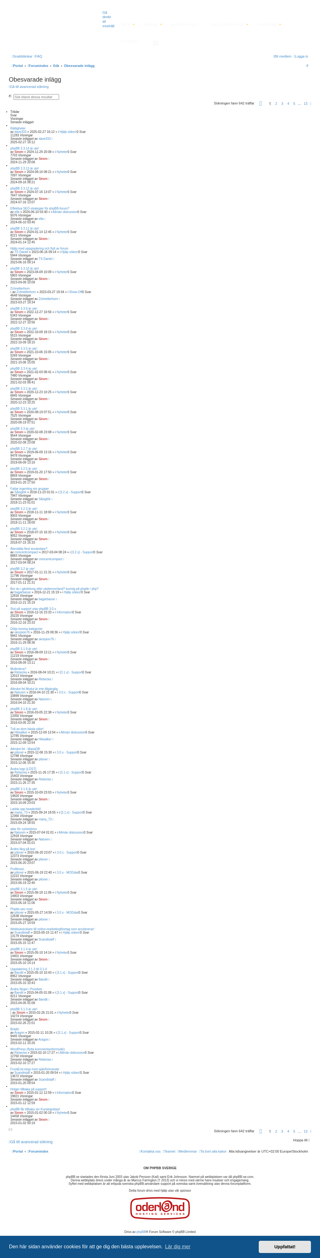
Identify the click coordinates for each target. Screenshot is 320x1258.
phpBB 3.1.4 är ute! (23, 949)
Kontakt (130, 41)
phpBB (141, 1232)
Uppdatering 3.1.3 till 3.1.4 (28, 969)
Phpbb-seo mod (21, 909)
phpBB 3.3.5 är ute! (23, 348)
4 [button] (288, 103)
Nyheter (62, 152)
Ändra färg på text (22, 849)
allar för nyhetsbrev (23, 829)
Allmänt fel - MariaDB (25, 749)
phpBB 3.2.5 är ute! (23, 468)
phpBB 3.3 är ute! (22, 428)
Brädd (14, 1029)
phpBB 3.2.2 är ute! (23, 528)
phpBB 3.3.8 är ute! (23, 328)
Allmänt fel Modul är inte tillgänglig (34, 689)
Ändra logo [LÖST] (23, 769)
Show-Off (75, 292)
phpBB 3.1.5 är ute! (23, 889)
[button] (260, 104)
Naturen (20, 692)
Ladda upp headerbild (25, 809)
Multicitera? (18, 669)
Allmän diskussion (65, 212)
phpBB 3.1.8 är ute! (23, 709)
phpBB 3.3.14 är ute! (24, 148)
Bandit (18, 972)
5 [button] (294, 103)
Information (64, 612)
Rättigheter (18, 128)
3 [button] (282, 103)
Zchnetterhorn (20, 288)
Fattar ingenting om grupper (29, 488)
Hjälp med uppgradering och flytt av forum (39, 248)
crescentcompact (26, 552)
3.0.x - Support (69, 692)
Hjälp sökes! (68, 132)
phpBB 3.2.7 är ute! (23, 448)
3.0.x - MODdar (67, 872)
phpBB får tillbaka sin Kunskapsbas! (35, 1109)
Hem (125, 25)
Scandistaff (22, 932)
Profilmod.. (17, 869)
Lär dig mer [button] (177, 1246)
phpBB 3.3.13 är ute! (24, 168)
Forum (150, 25)
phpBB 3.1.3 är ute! (23, 1009)
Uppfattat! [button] (285, 1246)
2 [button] (276, 103)
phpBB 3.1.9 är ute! (23, 649)
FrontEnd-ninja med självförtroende (34, 1069)
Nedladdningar (227, 25)
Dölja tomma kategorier (26, 629)
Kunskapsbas (184, 25)
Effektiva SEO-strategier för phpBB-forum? (39, 208)
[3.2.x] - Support (70, 492)
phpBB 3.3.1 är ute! (23, 408)
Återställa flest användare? (28, 548)
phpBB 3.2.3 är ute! (23, 508)
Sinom (18, 152)
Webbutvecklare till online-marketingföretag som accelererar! (52, 929)
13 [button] (306, 103)
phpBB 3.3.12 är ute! (24, 188)
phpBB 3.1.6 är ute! (23, 789)
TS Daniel (21, 252)
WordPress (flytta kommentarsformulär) (37, 1049)
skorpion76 (22, 632)
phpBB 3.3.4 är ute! (23, 368)
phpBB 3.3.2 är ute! (23, 388)
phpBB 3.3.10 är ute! (24, 268)
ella (16, 212)
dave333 (20, 132)
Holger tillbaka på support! (28, 1089)
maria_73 (21, 812)
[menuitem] (38, 56)
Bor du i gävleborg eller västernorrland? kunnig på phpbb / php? (54, 589)
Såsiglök (20, 492)
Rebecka (20, 672)
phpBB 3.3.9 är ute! (23, 308)
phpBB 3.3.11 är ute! (24, 228)
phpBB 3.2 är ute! (22, 569)
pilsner (18, 752)
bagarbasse (22, 592)
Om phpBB (267, 25)
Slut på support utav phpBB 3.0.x (33, 609)
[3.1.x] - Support (71, 672)
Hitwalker (20, 732)
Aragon (19, 1032)
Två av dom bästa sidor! (27, 729)
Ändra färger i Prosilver (26, 989)
